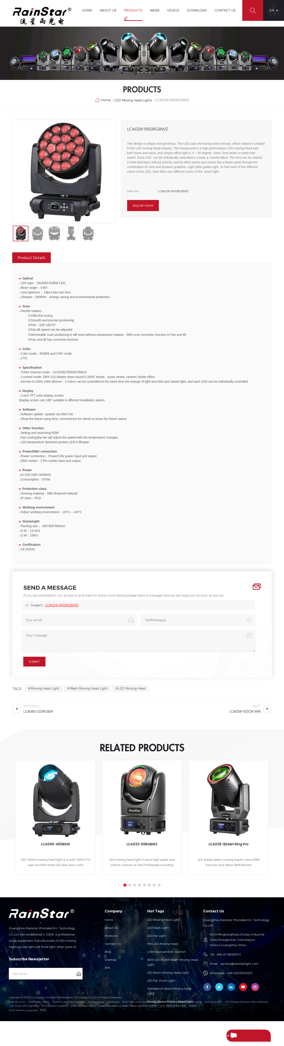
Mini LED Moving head (162, 943)
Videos (173, 10)
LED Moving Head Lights (133, 100)
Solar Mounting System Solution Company (148, 1026)
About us (111, 927)
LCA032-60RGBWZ (141, 844)
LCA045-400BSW (55, 844)
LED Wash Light (158, 927)
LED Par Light (156, 935)
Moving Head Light (45, 688)
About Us (108, 10)
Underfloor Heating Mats (113, 1030)
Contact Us (225, 10)
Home (87, 10)
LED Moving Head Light (163, 919)
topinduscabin (213, 1026)
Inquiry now (143, 205)
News (155, 10)
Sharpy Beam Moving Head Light (170, 1001)
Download (197, 10)
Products (133, 10)
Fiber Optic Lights (39, 1026)
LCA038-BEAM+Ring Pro (228, 844)
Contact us (113, 943)
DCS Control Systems (55, 1030)
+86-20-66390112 (228, 954)
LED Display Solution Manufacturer (246, 1026)
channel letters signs (83, 1030)
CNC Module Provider (173, 1030)
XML (107, 967)
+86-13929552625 (239, 973)
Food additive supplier (144, 1030)
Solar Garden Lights (190, 1026)
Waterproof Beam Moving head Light (169, 991)
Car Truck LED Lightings (24, 1030)
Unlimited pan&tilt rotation (166, 951)
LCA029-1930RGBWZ (61, 605)
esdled (193, 1030)
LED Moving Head (132, 688)
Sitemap (110, 959)
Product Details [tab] (31, 257)
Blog (108, 951)
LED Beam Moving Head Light (168, 972)
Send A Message (245, 1035)
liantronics (113, 1026)
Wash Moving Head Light (89, 688)
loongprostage (95, 1026)
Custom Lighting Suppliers (68, 1026)
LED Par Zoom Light (161, 980)
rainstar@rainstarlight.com (239, 963)
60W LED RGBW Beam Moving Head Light (172, 962)
